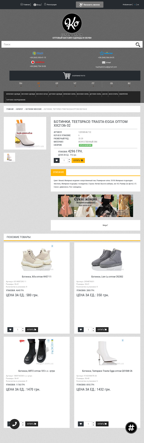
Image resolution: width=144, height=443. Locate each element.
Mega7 (105, 225)
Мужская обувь (69, 94)
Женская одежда (28, 94)
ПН (20, 83)
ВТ (38, 83)
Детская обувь (95, 94)
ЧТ (75, 83)
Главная (10, 109)
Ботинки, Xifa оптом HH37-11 (36, 276)
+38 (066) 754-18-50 (38, 66)
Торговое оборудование (15, 100)
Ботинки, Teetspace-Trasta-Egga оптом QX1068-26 (107, 370)
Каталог (19, 109)
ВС (129, 83)
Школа (105, 94)
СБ (111, 83)
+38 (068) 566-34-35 (106, 58)
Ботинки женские (34, 109)
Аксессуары (113, 94)
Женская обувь (83, 94)
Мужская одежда (13, 94)
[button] (63, 206)
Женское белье (42, 94)
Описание (58, 172)
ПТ (93, 83)
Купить (78, 160)
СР (57, 83)
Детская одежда (55, 94)
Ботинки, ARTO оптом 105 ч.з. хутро (36, 370)
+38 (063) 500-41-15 (38, 58)
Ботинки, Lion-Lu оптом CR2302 (107, 276)
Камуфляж (123, 94)
